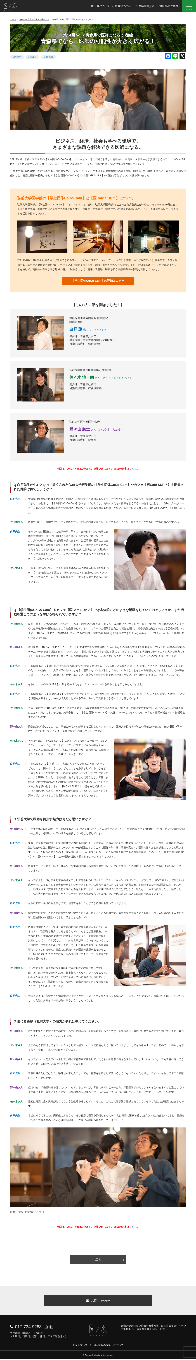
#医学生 (17, 57)
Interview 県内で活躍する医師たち (34, 19)
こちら (133, 468)
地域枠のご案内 (168, 6)
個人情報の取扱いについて (108, 1346)
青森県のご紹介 (124, 6)
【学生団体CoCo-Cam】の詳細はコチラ (98, 281)
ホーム (13, 19)
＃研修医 (48, 57)
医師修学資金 (146, 6)
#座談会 (32, 57)
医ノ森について (100, 6)
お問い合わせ (98, 1301)
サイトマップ (80, 1346)
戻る (98, 1259)
